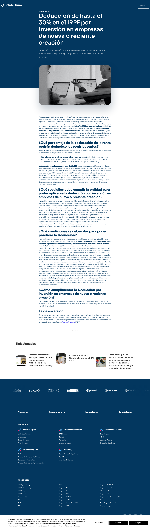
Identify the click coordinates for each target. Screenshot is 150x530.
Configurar (99, 523)
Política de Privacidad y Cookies (68, 526)
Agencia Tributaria (68, 322)
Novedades (44, 11)
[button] (143, 5)
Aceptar (138, 523)
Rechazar (118, 523)
